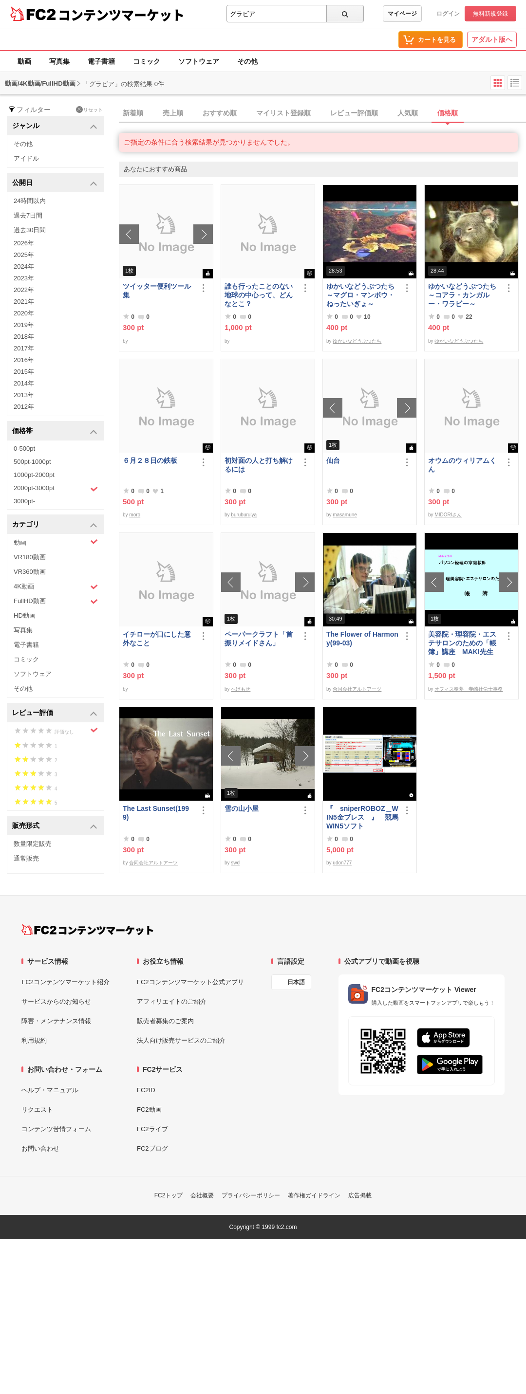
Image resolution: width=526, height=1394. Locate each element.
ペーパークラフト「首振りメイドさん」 (259, 638)
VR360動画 (30, 571)
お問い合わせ (40, 1148)
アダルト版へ (491, 39)
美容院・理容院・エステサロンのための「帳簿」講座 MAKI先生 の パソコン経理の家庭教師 (462, 643)
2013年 (24, 395)
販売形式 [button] (54, 826)
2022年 (24, 289)
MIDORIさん (448, 514)
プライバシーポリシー (251, 1195)
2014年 (24, 383)
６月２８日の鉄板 (150, 460)
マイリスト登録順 (283, 113)
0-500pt (24, 448)
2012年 (24, 406)
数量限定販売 (33, 843)
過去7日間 (28, 215)
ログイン (448, 13)
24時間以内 (30, 200)
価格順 (447, 113)
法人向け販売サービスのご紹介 (181, 1040)
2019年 (24, 325)
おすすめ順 (220, 113)
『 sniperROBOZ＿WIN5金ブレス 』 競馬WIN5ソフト (362, 817)
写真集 (59, 61)
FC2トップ (168, 1195)
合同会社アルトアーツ (357, 689)
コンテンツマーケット (121, 14)
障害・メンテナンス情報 (56, 1021)
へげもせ (240, 689)
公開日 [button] (54, 183)
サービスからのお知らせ (56, 1001)
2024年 (24, 266)
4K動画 (56, 587)
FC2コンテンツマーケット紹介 (65, 982)
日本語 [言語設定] (296, 982)
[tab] (322, 113)
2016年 (24, 360)
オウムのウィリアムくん (462, 465)
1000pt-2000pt (34, 474)
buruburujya (244, 514)
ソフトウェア (198, 61)
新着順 (133, 113)
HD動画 (25, 615)
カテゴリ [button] (54, 525)
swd (235, 862)
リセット (89, 109)
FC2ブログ (152, 1148)
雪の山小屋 (242, 808)
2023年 (24, 278)
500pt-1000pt (32, 461)
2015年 (24, 371)
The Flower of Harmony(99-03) (362, 638)
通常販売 (26, 858)
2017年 (24, 348)
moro (134, 514)
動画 (24, 61)
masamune (345, 514)
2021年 (24, 301)
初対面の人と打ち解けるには (259, 465)
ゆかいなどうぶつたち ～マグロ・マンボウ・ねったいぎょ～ (362, 295)
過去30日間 (30, 230)
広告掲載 (360, 1195)
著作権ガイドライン (314, 1195)
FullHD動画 (56, 601)
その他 (247, 61)
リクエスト (37, 1109)
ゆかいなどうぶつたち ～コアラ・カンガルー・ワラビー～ (464, 295)
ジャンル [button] (54, 126)
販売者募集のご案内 (165, 1021)
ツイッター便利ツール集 (157, 290)
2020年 (24, 313)
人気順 (407, 113)
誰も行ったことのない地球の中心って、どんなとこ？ (259, 295)
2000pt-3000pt (56, 488)
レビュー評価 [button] (54, 713)
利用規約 (34, 1040)
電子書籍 (101, 61)
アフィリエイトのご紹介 (172, 1001)
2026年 (24, 243)
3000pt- (24, 501)
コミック (146, 61)
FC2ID (146, 1090)
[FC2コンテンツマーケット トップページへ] (87, 929)
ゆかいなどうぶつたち (357, 341)
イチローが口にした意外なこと (157, 638)
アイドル (26, 158)
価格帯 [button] (54, 431)
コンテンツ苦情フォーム (56, 1129)
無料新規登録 (490, 13)
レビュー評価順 (354, 113)
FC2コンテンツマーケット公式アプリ (190, 982)
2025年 (24, 254)
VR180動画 (30, 557)
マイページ (402, 13)
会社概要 (202, 1195)
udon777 (342, 862)
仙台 (333, 460)
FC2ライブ (152, 1129)
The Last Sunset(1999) (156, 813)
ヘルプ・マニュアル (49, 1090)
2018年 (24, 336)
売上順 (173, 113)
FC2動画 (149, 1109)
